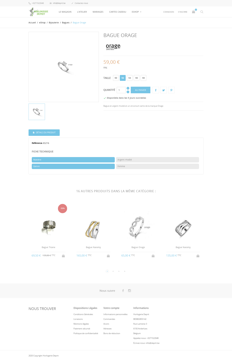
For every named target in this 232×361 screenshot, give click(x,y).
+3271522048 (36, 3)
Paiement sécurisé (81, 328)
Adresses (107, 328)
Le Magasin (65, 11)
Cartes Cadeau (117, 11)
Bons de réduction (111, 333)
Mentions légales (81, 323)
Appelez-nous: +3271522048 (146, 338)
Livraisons (78, 319)
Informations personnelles (115, 314)
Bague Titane (48, 247)
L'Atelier (82, 11)
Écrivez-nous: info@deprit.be (146, 343)
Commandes (109, 319)
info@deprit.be (58, 3)
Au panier (140, 90)
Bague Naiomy (93, 247)
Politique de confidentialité (85, 333)
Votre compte (111, 308)
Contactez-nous (79, 3)
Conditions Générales (83, 314)
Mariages (98, 11)
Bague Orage (138, 247)
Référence (37, 143)
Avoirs (106, 323)
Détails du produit (45, 132)
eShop (135, 11)
